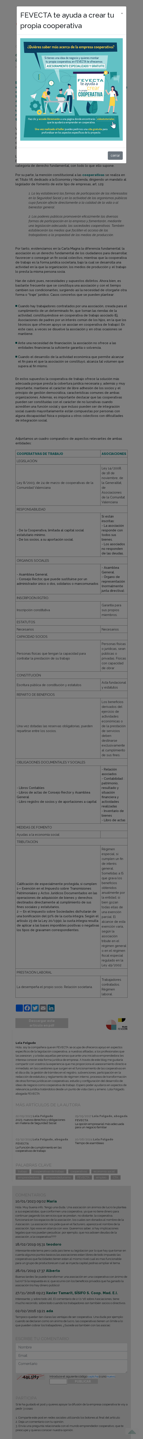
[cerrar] (122, 12)
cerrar (115, 155)
